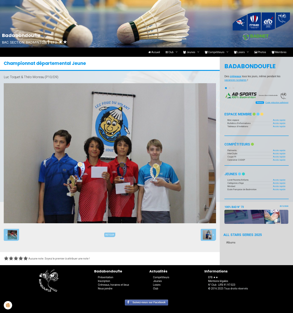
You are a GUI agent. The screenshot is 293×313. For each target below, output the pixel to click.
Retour (109, 235)
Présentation (105, 277)
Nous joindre (105, 288)
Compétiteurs (215, 52)
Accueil (154, 52)
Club (170, 52)
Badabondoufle (250, 66)
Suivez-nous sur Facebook (149, 302)
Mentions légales (218, 281)
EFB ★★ (213, 277)
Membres (279, 52)
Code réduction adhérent (276, 102)
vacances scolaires (235, 80)
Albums (230, 242)
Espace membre (243, 114)
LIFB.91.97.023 (226, 284)
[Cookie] (8, 305)
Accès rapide (279, 120)
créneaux (235, 76)
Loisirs (239, 52)
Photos (260, 52)
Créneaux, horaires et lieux (113, 284)
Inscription (104, 281)
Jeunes (189, 52)
